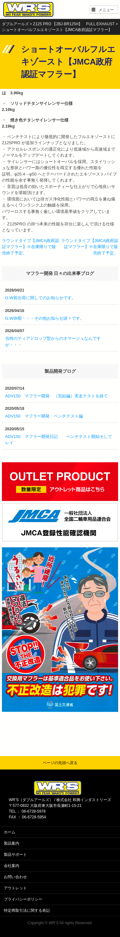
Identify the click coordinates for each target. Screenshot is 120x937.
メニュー (106, 10)
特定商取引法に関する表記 (27, 910)
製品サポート (15, 854)
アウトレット (15, 888)
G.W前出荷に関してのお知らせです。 (40, 297)
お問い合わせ (15, 877)
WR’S (54, 923)
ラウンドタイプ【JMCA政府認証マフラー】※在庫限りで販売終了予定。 (30, 246)
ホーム (9, 832)
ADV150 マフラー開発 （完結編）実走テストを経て (56, 396)
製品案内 (11, 843)
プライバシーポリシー (23, 899)
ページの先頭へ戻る (60, 763)
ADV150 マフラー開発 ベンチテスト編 (44, 416)
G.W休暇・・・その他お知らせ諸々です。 (44, 318)
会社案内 (11, 865)
